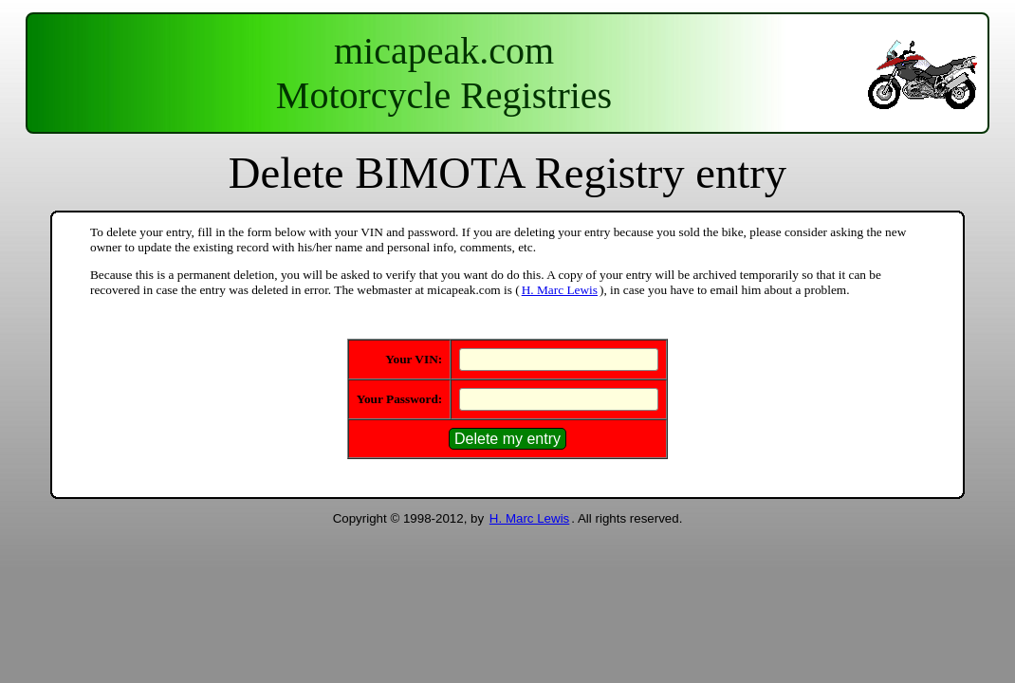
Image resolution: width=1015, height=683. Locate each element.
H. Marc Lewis (560, 290)
